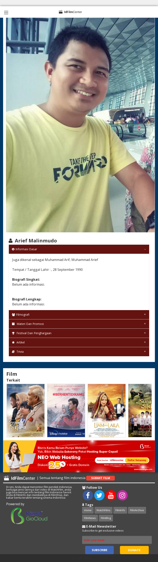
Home (88, 510)
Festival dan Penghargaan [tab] (31, 333)
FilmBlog (106, 518)
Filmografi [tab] (20, 314)
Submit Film (100, 478)
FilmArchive (137, 510)
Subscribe (99, 550)
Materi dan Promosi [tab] (28, 324)
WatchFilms (103, 510)
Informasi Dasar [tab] (24, 249)
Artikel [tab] (18, 342)
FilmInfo (120, 510)
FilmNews (90, 518)
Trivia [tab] (18, 352)
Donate (134, 550)
